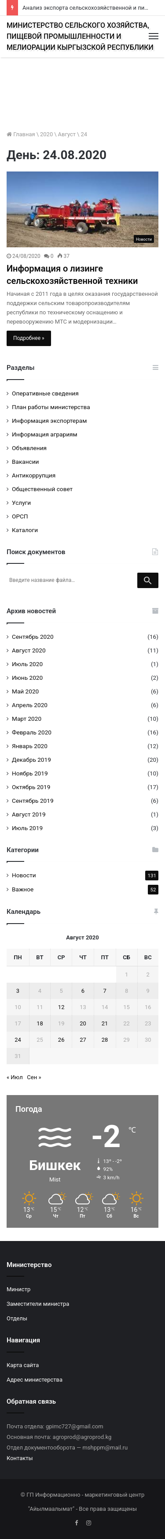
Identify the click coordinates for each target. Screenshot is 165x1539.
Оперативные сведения (45, 393)
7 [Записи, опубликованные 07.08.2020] (104, 990)
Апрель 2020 (30, 704)
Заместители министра (38, 1304)
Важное (22, 889)
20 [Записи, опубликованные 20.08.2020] (83, 1023)
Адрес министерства (34, 1379)
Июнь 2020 (27, 677)
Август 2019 (29, 814)
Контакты (20, 1458)
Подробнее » (28, 338)
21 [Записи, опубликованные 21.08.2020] (105, 1023)
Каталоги (25, 529)
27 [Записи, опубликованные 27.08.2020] (83, 1039)
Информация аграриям (44, 434)
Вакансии (25, 461)
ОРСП (20, 516)
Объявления (29, 447)
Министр (18, 1289)
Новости (24, 875)
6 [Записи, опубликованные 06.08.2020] (82, 990)
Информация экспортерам (49, 420)
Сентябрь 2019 (33, 800)
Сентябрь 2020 (33, 636)
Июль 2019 (27, 827)
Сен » (34, 1077)
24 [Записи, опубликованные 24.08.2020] (18, 1039)
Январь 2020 (30, 745)
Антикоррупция (33, 475)
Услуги (21, 502)
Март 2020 (26, 718)
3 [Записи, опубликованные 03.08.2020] (17, 990)
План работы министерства (51, 406)
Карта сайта (23, 1365)
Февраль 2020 (31, 732)
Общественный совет (42, 488)
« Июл (15, 1077)
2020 (46, 134)
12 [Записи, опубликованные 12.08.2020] (61, 1007)
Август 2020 (29, 650)
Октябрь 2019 (31, 786)
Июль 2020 (27, 663)
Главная (21, 134)
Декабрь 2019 (31, 759)
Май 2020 (25, 691)
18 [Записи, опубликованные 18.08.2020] (40, 1023)
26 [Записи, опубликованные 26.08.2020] (61, 1039)
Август (67, 134)
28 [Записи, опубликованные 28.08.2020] (105, 1039)
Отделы (17, 1318)
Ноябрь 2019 (30, 773)
